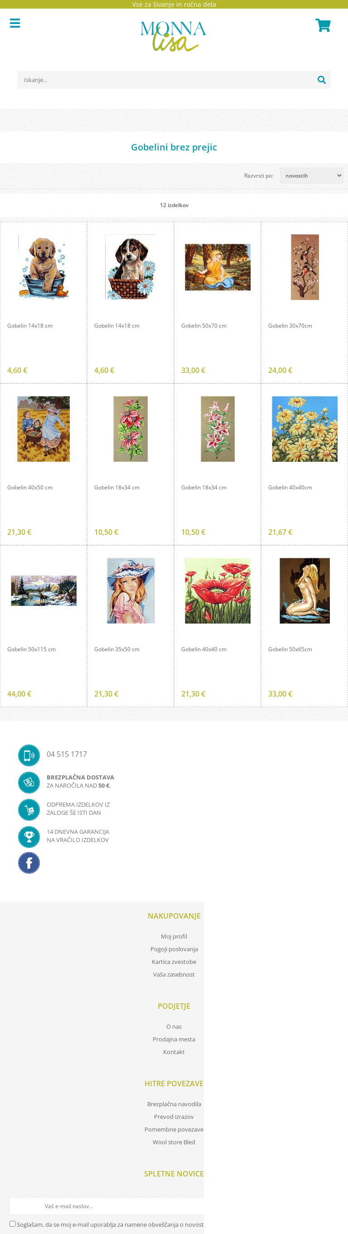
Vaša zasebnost (174, 974)
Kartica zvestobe (174, 962)
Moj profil (174, 936)
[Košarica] (322, 25)
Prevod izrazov (174, 1117)
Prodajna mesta (174, 1039)
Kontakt (174, 1052)
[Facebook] (174, 865)
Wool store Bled (174, 1142)
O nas (174, 1026)
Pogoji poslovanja (174, 949)
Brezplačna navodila (174, 1104)
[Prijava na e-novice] (330, 1206)
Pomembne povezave (174, 1129)
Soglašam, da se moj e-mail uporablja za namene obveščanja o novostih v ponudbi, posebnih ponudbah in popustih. (173, 1224)
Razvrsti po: (258, 175)
